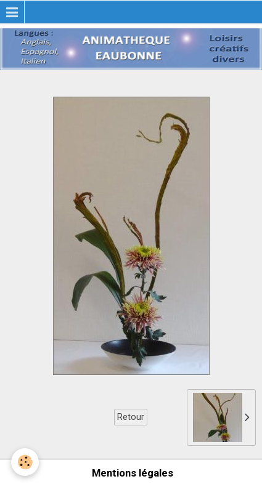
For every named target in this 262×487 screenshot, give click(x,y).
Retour (130, 417)
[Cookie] (25, 462)
